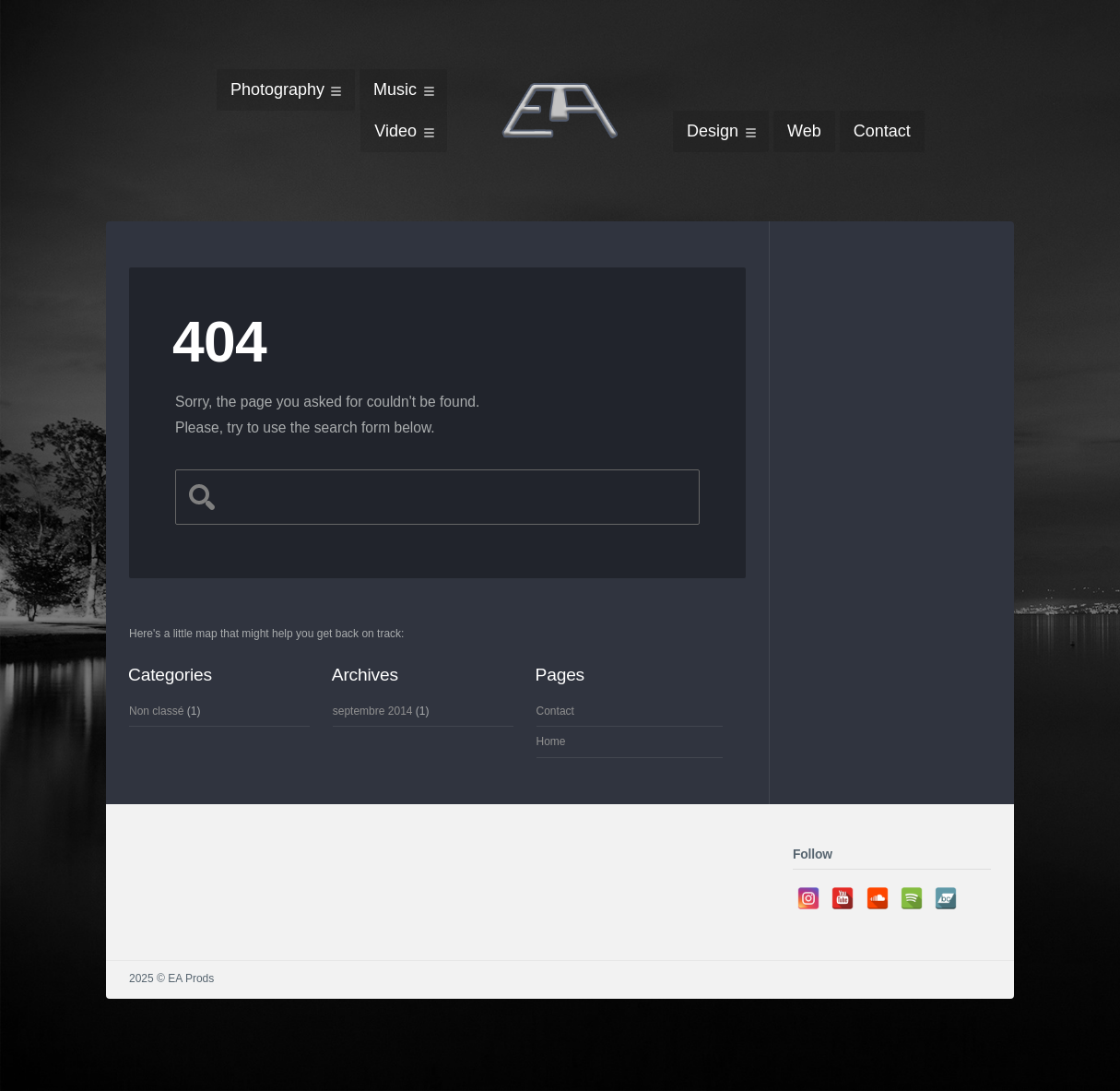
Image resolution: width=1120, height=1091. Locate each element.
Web (804, 131)
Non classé (156, 711)
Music (395, 89)
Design (712, 131)
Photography (277, 89)
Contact (882, 131)
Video (395, 131)
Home (551, 741)
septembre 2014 (373, 711)
